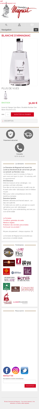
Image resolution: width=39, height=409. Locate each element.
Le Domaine (7, 218)
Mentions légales (9, 222)
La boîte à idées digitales (22, 403)
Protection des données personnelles (15, 225)
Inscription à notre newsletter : (13, 378)
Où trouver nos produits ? (11, 227)
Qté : (3, 114)
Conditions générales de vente (13, 220)
